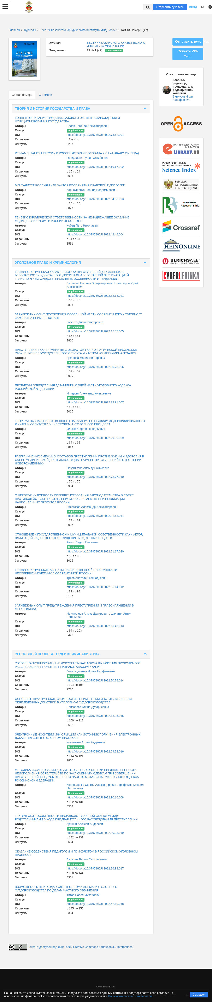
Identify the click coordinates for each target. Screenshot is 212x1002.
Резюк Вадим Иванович (82, 542)
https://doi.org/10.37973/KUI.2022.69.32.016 (95, 751)
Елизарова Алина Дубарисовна (88, 707)
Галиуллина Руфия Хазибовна (87, 157)
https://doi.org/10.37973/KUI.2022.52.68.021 (95, 295)
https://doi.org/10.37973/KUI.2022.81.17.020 (95, 551)
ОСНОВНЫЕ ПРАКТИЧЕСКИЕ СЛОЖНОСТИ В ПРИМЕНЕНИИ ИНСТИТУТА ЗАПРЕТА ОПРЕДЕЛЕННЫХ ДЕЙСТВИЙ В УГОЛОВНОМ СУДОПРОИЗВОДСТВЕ (73, 700)
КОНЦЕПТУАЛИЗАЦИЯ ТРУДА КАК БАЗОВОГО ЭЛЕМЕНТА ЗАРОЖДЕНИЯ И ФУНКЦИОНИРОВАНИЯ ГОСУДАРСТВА (67, 119)
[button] (5, 6)
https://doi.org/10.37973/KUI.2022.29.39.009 (95, 438)
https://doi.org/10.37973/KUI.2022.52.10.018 (95, 904)
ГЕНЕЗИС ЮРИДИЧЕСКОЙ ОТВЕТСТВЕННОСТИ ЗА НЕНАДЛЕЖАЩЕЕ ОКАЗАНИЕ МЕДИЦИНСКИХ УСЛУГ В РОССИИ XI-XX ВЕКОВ (72, 219)
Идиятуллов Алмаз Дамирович (88, 613)
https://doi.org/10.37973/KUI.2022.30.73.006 (95, 367)
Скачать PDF (187, 53)
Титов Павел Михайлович (84, 895)
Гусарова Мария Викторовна (86, 357)
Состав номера (22, 94)
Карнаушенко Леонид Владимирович (91, 190)
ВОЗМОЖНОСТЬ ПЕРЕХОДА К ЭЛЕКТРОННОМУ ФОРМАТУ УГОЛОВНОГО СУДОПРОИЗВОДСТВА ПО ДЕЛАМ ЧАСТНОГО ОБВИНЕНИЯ (66, 888)
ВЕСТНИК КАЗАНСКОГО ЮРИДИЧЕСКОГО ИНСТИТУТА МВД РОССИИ (116, 44)
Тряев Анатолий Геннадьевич (86, 578)
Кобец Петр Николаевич (83, 225)
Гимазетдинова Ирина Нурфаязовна (91, 671)
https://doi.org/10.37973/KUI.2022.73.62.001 (95, 134)
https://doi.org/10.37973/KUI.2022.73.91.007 (95, 402)
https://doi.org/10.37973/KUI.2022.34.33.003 (95, 199)
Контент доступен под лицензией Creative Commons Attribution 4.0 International (80, 947)
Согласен (199, 994)
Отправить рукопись (170, 7)
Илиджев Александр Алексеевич (89, 393)
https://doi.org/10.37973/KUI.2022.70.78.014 (95, 680)
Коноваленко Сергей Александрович (92, 784)
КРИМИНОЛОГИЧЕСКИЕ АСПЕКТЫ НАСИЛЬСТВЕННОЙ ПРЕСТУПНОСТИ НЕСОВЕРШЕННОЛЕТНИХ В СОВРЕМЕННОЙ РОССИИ (66, 571)
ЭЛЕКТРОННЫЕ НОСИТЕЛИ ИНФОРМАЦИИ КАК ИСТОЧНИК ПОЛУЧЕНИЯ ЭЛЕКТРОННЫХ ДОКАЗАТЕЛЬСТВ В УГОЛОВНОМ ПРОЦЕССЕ (78, 736)
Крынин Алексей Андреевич (85, 824)
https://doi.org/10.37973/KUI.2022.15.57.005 (95, 331)
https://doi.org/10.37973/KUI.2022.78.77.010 (95, 477)
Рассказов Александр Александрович (92, 507)
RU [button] (203, 7)
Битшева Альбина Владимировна (90, 283)
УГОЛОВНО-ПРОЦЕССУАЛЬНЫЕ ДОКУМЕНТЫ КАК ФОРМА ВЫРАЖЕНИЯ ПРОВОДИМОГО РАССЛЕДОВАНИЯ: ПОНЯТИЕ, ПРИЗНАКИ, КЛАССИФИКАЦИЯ (77, 665)
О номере (45, 94)
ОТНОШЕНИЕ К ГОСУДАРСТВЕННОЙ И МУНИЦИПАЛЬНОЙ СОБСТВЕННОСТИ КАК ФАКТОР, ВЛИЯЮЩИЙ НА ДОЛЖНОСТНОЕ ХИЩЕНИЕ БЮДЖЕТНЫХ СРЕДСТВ (79, 536)
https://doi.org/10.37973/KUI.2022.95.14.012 (95, 587)
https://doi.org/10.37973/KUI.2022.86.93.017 (95, 868)
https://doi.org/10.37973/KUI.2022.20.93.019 (95, 832)
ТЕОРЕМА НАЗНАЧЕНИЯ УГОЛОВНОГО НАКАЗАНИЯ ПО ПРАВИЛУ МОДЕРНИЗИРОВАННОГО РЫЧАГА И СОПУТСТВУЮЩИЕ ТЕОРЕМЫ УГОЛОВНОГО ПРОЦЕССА (80, 422)
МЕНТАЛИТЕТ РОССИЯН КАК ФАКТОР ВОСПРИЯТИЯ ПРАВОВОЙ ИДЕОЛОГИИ (70, 185)
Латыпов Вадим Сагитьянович (87, 859)
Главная (14, 30)
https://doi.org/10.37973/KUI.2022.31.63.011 (95, 515)
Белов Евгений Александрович (87, 126)
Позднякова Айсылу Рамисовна (88, 468)
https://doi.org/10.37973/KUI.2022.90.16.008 (95, 797)
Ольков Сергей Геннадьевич (86, 428)
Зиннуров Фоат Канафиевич (183, 98)
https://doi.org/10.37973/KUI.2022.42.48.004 (95, 234)
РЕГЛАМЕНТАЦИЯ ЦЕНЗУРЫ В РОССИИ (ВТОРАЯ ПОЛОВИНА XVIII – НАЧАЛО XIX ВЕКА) (77, 153)
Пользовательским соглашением (130, 996)
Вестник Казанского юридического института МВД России (79, 30)
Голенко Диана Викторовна (85, 322)
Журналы (29, 30)
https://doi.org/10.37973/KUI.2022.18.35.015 (95, 715)
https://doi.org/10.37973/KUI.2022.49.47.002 (95, 167)
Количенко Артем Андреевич (86, 742)
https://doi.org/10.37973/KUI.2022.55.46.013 (95, 626)
